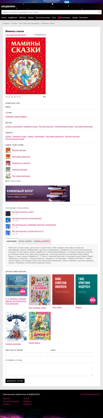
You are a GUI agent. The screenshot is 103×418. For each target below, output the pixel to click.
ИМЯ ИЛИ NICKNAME (14, 350)
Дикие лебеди (34, 343)
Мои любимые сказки (37, 308)
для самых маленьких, (54, 136)
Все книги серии (14, 181)
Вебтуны (22, 18)
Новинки (6, 398)
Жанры (31, 18)
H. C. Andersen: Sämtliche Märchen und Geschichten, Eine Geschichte (15, 301)
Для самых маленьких (21, 176)
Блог (54, 18)
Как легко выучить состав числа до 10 (27, 231)
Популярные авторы (11, 401)
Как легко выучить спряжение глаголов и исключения (34, 225)
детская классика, (46, 126)
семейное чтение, (30, 126)
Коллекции (65, 18)
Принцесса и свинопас (21, 163)
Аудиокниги (12, 18)
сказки (14, 23)
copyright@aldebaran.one (90, 394)
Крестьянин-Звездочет (21, 157)
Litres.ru (26, 398)
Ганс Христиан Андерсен (29, 23)
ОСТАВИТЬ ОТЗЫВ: (13, 360)
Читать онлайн (25, 241)
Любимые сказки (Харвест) (16, 117)
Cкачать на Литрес (42, 241)
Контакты (6, 404)
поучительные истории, (64, 126)
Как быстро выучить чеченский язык (26, 218)
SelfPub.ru (27, 401)
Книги (4, 18)
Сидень (79, 307)
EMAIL (53, 350)
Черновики (83, 18)
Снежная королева (13, 344)
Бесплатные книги (43, 18)
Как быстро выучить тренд (23, 212)
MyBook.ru (27, 404)
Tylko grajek (57, 307)
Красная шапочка (19, 150)
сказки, (8, 136)
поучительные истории (14, 139)
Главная (6, 23)
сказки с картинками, (14, 126)
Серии (74, 18)
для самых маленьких (83, 126)
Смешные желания (19, 169)
